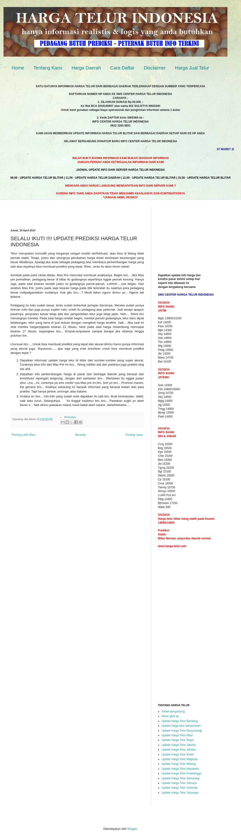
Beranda (80, 434)
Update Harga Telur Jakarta (178, 745)
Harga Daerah (86, 67)
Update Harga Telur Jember (178, 749)
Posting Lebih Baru (23, 434)
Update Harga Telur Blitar (177, 735)
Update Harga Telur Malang (178, 763)
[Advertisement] (65, 214)
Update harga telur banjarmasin (181, 725)
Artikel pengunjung (173, 711)
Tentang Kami (47, 67)
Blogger (132, 829)
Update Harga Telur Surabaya (180, 792)
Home (18, 67)
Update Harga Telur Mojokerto (180, 768)
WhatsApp (70, 417)
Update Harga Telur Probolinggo (181, 773)
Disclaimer (155, 67)
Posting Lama (134, 434)
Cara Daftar (122, 67)
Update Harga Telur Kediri (177, 754)
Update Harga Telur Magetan (179, 759)
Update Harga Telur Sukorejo (179, 787)
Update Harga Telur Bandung (179, 721)
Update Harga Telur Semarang (180, 778)
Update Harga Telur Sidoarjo (179, 783)
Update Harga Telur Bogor (177, 740)
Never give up (170, 716)
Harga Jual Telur (192, 67)
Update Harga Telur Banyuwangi (181, 730)
